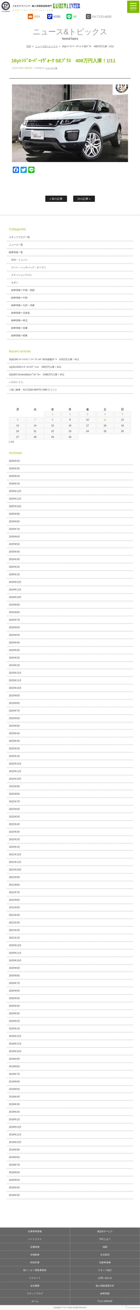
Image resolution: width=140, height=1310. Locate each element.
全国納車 (35, 1254)
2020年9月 (14, 968)
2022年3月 (14, 831)
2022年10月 (15, 778)
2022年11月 (15, 771)
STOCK (37, 16)
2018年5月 (14, 1180)
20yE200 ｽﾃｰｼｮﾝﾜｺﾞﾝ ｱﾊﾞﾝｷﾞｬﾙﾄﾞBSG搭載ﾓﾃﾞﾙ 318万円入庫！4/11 (44, 359)
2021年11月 (15, 862)
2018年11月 (15, 1134)
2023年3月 (14, 741)
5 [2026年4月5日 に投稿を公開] (122, 414)
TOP (28, 46)
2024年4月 (14, 642)
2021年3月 (14, 922)
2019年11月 (15, 1043)
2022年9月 (14, 786)
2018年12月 (15, 1127)
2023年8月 (14, 703)
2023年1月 (14, 756)
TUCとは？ (105, 1239)
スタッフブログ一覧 (19, 237)
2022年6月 (14, 809)
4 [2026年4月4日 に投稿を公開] (105, 414)
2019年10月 (15, 1051)
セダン (14, 282)
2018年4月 (14, 1187)
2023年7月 (14, 710)
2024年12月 (15, 582)
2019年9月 (14, 1059)
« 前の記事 (56, 198)
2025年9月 (14, 514)
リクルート (35, 1278)
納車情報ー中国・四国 (22, 290)
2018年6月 (14, 1172)
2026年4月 (14, 461)
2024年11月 (15, 589)
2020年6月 (14, 990)
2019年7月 (14, 1074)
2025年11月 (15, 498)
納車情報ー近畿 (19, 328)
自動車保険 (105, 1262)
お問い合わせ (105, 1278)
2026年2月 (14, 476)
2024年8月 (14, 612)
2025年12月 (15, 491)
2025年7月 (14, 529)
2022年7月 (14, 801)
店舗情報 (35, 1247)
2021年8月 (14, 884)
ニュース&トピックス (46, 46)
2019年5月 (14, 1089)
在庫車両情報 (35, 1231)
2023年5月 (14, 725)
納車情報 (105, 1293)
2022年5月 (14, 816)
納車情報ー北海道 (20, 312)
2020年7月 (14, 983)
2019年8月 (14, 1066)
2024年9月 (14, 604)
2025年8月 (14, 521)
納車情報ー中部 (19, 297)
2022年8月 (14, 794)
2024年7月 (14, 620)
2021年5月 (14, 907)
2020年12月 (15, 945)
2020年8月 (14, 975)
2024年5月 (14, 635)
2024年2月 (14, 657)
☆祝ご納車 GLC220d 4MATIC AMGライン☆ (33, 389)
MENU (133, 7)
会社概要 (35, 1285)
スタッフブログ (35, 1293)
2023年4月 (14, 733)
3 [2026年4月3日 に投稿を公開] (87, 414)
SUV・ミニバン (19, 260)
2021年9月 (14, 877)
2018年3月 (14, 1195)
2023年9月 (14, 695)
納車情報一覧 (16, 252)
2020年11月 (15, 953)
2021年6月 (14, 900)
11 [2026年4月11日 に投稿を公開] (105, 419)
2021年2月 (14, 930)
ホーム (34, 1301)
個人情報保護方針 (105, 1285)
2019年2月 (14, 1111)
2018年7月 (14, 1164)
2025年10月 (15, 506)
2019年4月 (14, 1096)
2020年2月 (14, 1021)
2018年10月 (15, 1142)
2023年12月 (15, 672)
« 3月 (11, 442)
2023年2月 (14, 748)
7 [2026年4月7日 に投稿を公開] (35, 419)
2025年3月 (14, 559)
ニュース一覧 (51, 68)
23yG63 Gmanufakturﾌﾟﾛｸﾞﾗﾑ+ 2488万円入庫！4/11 (36, 374)
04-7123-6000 (102, 16)
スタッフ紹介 (105, 1270)
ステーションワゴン (21, 275)
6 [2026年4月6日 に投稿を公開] (17, 419)
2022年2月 (14, 839)
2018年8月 (14, 1157)
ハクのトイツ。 (17, 382)
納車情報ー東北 (19, 320)
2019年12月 (15, 1036)
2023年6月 (14, 718)
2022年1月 (14, 847)
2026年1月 (14, 483)
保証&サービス (105, 1231)
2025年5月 (14, 544)
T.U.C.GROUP (104, 1301)
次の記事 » (84, 198)
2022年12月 (15, 763)
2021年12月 (15, 854)
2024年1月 (14, 665)
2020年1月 (14, 1028)
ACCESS (57, 16)
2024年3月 (14, 650)
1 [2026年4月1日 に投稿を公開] (52, 414)
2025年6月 (14, 536)
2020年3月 (14, 1013)
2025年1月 (14, 574)
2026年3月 (14, 468)
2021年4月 (14, 915)
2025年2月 (14, 567)
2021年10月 (15, 869)
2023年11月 (15, 680)
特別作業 (35, 1262)
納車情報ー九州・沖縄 (22, 305)
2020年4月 (14, 1006)
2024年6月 (14, 627)
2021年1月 (14, 937)
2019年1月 (14, 1119)
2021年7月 (14, 892)
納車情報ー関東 (19, 335)
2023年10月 (15, 688)
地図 (105, 1247)
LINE (75, 16)
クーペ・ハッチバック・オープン (28, 267)
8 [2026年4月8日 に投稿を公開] (52, 419)
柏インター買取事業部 (34, 1270)
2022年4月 (14, 824)
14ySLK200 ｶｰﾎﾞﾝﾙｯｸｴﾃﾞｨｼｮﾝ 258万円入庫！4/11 (35, 367)
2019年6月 (14, 1081)
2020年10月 (15, 960)
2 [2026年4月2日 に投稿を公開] (70, 414)
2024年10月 (15, 597)
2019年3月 (14, 1104)
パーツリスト (35, 1239)
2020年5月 (14, 998)
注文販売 (105, 1254)
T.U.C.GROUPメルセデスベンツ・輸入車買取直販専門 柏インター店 (53, 7)
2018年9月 (14, 1149)
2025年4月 (14, 551)
